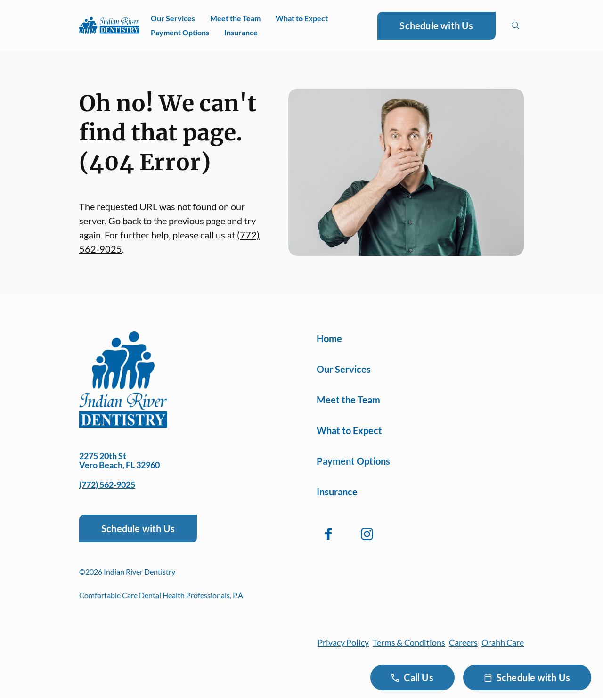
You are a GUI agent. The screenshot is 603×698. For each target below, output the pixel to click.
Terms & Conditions (409, 642)
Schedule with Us (436, 25)
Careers (463, 642)
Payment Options (180, 32)
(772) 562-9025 (107, 484)
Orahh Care (502, 642)
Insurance (241, 32)
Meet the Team (235, 18)
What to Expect (302, 18)
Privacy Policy (343, 642)
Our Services (173, 18)
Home (329, 338)
